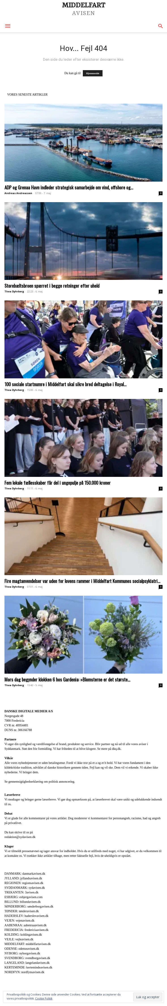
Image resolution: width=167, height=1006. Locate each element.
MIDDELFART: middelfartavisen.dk (27, 944)
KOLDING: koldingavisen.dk (23, 934)
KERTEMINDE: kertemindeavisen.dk (28, 967)
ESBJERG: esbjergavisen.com (23, 897)
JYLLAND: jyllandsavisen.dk (23, 878)
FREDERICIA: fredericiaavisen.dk (26, 930)
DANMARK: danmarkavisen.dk (24, 873)
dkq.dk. (116, 748)
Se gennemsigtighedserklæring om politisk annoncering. (39, 781)
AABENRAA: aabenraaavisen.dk (25, 925)
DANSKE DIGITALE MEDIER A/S (28, 711)
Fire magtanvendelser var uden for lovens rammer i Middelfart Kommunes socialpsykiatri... (82, 580)
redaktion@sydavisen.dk (19, 837)
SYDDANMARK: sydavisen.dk (24, 887)
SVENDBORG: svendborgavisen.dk (27, 958)
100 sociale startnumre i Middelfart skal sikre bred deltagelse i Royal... (65, 384)
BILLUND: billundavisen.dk (22, 901)
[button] (7, 26)
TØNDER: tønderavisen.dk (21, 911)
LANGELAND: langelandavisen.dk (26, 962)
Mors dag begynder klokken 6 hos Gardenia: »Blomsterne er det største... (67, 679)
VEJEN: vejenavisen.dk (19, 920)
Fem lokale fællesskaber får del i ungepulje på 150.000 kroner (57, 482)
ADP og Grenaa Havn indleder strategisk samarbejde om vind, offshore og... (68, 187)
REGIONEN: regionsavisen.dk (23, 883)
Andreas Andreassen (18, 193)
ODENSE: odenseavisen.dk (21, 948)
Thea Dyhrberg (14, 291)
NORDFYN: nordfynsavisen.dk (24, 972)
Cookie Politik (43, 998)
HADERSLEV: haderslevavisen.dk (26, 916)
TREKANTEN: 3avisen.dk (21, 892)
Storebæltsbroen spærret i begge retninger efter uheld (51, 285)
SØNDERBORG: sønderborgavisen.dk (28, 906)
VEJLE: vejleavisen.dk (18, 939)
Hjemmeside (92, 73)
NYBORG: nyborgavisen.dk (22, 953)
